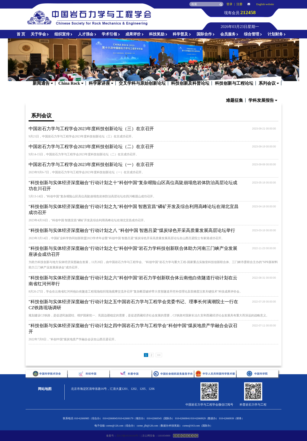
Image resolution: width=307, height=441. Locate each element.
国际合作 (206, 34)
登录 (229, 4)
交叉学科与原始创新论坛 (142, 83)
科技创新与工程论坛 (234, 83)
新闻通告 (43, 83)
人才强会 (87, 34)
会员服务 (229, 34)
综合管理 (253, 34)
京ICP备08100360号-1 (128, 435)
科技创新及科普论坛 (190, 83)
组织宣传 (63, 34)
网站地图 (45, 389)
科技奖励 (158, 34)
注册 (239, 4)
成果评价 (134, 34)
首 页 (21, 34)
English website (265, 4)
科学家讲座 (101, 83)
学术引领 (111, 34)
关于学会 (40, 34)
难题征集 (234, 100)
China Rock (70, 83)
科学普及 (182, 34)
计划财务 (277, 34)
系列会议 (269, 83)
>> (159, 355)
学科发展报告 (262, 100)
